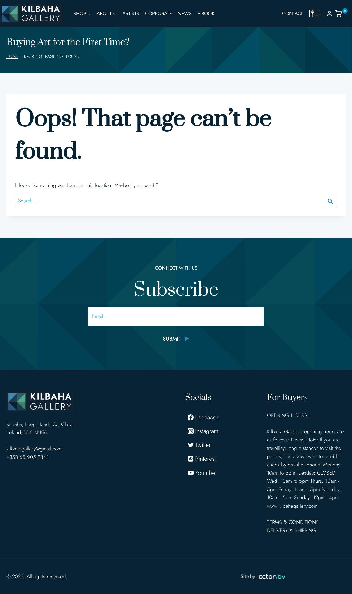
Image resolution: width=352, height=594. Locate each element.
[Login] (330, 13)
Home (12, 56)
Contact (292, 13)
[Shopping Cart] (343, 13)
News (185, 13)
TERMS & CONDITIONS (293, 522)
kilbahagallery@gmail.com (33, 448)
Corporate (158, 13)
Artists (130, 13)
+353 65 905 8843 (27, 457)
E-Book (206, 13)
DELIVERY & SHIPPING (291, 530)
